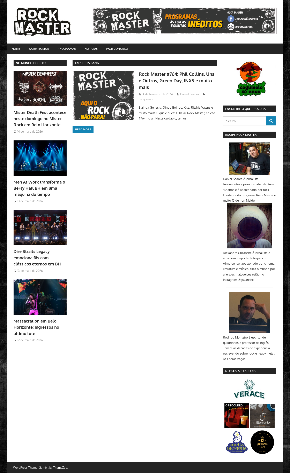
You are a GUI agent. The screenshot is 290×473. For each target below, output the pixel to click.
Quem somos (39, 48)
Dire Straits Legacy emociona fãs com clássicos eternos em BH (37, 257)
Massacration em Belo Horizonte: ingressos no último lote (36, 327)
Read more (83, 129)
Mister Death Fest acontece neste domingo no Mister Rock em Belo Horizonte (40, 118)
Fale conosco (117, 48)
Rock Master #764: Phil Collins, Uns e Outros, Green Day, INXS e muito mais (176, 80)
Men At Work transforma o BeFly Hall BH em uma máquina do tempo (39, 188)
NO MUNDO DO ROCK (31, 63)
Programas (67, 48)
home (16, 48)
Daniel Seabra (189, 94)
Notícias (91, 48)
